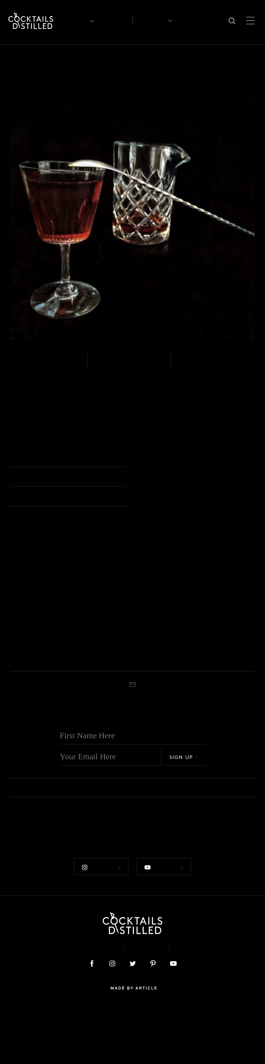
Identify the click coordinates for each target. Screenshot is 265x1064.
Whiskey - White (26, 682)
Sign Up (183, 812)
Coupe (32, 713)
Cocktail (151, 458)
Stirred (191, 365)
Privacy (146, 1001)
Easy (103, 365)
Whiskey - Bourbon (155, 682)
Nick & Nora (100, 713)
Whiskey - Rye (37, 365)
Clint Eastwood (220, 697)
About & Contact (87, 1001)
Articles (114, 20)
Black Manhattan (159, 697)
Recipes (150, 20)
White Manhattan (32, 697)
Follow (100, 921)
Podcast (191, 1001)
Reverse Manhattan (95, 697)
